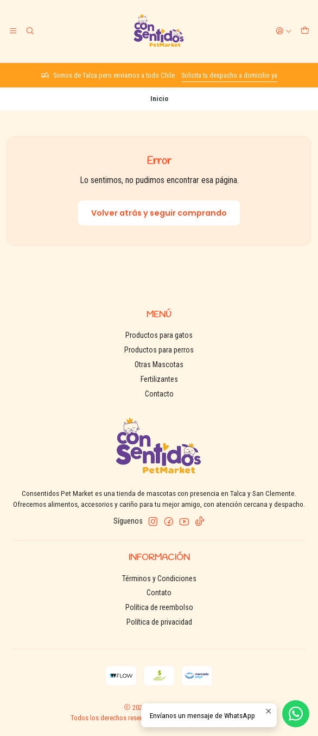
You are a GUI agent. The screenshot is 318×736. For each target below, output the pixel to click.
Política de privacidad (159, 622)
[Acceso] (284, 31)
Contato (159, 592)
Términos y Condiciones (159, 578)
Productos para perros (159, 349)
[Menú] (13, 31)
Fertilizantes (159, 379)
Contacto (159, 393)
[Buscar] (29, 31)
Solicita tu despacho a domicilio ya (229, 75)
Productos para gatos (159, 335)
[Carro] (304, 31)
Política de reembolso (159, 607)
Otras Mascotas (159, 364)
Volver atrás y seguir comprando (159, 212)
